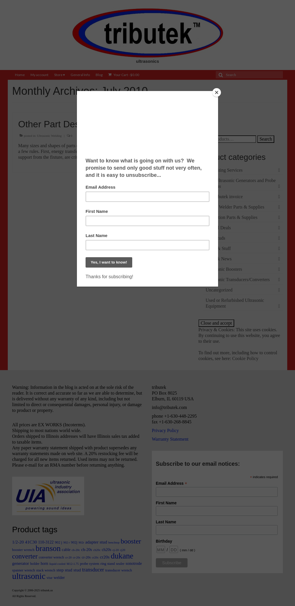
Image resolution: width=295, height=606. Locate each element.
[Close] (216, 92)
